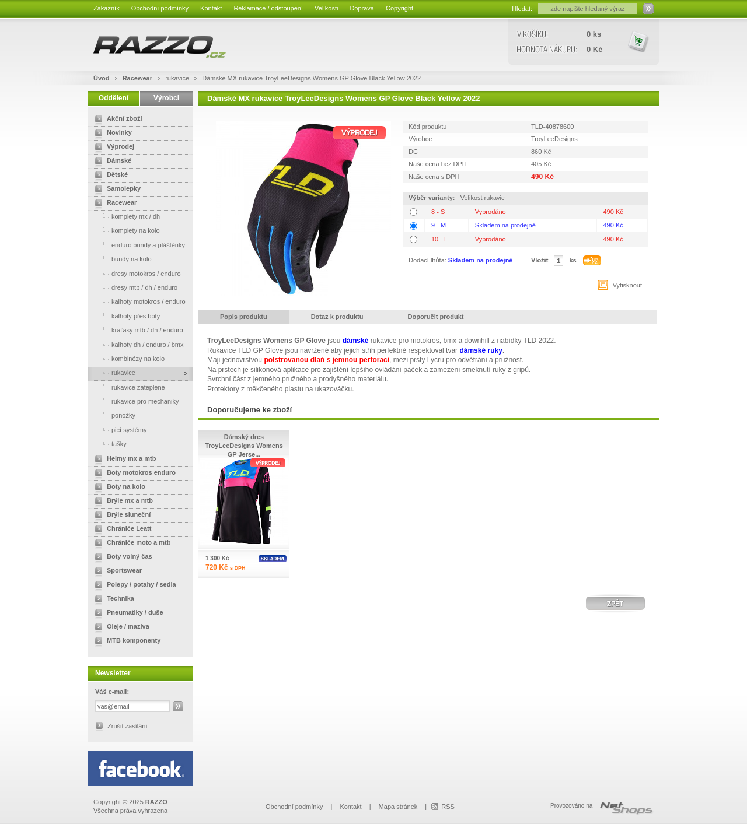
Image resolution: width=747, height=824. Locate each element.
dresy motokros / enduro (135, 273)
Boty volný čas (121, 557)
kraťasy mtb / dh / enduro (136, 330)
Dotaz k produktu (337, 316)
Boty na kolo (117, 487)
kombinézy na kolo (127, 358)
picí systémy (118, 429)
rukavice (178, 78)
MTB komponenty (125, 641)
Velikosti (326, 8)
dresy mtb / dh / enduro (133, 287)
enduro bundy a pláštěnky (137, 244)
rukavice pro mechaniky (134, 401)
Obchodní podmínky (160, 8)
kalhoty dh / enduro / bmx (137, 344)
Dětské (109, 175)
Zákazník (106, 8)
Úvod (101, 78)
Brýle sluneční (120, 515)
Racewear (138, 78)
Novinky (111, 133)
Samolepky (115, 189)
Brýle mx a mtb (121, 501)
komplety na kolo (125, 230)
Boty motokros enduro (133, 473)
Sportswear (116, 571)
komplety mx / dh (125, 216)
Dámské (110, 161)
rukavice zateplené (127, 387)
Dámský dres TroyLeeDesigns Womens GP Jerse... (244, 445)
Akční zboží (116, 119)
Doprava (362, 8)
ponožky (112, 415)
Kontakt (211, 8)
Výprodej (112, 147)
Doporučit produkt (436, 316)
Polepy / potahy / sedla (133, 585)
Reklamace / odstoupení (268, 8)
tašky (108, 443)
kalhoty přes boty (125, 316)
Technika (112, 599)
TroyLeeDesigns (554, 138)
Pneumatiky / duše (126, 613)
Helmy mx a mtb (123, 459)
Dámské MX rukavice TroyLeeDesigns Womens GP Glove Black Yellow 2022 (311, 78)
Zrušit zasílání (127, 726)
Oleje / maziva (119, 627)
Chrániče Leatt (120, 529)
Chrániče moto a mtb (130, 543)
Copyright (399, 8)
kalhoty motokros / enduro (138, 301)
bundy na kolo (121, 258)
